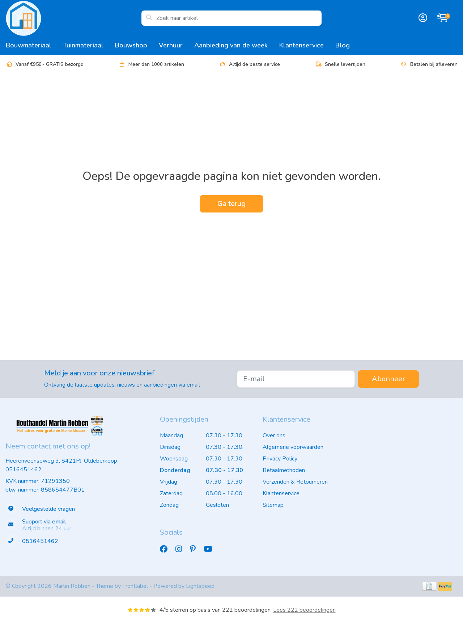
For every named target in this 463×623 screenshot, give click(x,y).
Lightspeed (200, 586)
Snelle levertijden (340, 64)
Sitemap (273, 505)
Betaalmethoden (284, 470)
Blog (342, 45)
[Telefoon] (77, 541)
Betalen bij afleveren (429, 64)
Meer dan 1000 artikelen (151, 64)
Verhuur (171, 45)
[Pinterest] (195, 549)
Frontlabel (135, 586)
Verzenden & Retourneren (295, 482)
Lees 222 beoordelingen (304, 610)
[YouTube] (211, 549)
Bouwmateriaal (28, 45)
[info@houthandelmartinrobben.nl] (77, 525)
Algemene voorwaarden (293, 447)
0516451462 (23, 469)
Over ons (274, 435)
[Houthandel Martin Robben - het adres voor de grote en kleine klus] (73, 18)
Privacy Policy (280, 459)
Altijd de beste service (249, 64)
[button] (422, 18)
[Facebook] (166, 549)
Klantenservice (301, 45)
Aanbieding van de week (231, 45)
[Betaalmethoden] (429, 586)
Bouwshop (131, 45)
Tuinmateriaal (83, 45)
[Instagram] (181, 549)
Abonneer (388, 379)
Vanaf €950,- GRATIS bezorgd (44, 64)
